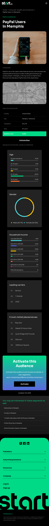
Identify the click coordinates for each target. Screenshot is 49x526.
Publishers (7, 452)
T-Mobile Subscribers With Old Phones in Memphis (19, 418)
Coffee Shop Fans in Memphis (13, 423)
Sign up (6, 488)
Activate (25, 384)
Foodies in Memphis (10, 413)
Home (5, 10)
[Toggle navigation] (46, 3)
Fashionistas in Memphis (11, 408)
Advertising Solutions (12, 460)
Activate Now (24, 140)
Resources (7, 468)
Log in (6, 484)
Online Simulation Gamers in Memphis (15, 428)
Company (7, 476)
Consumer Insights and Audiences (21, 10)
